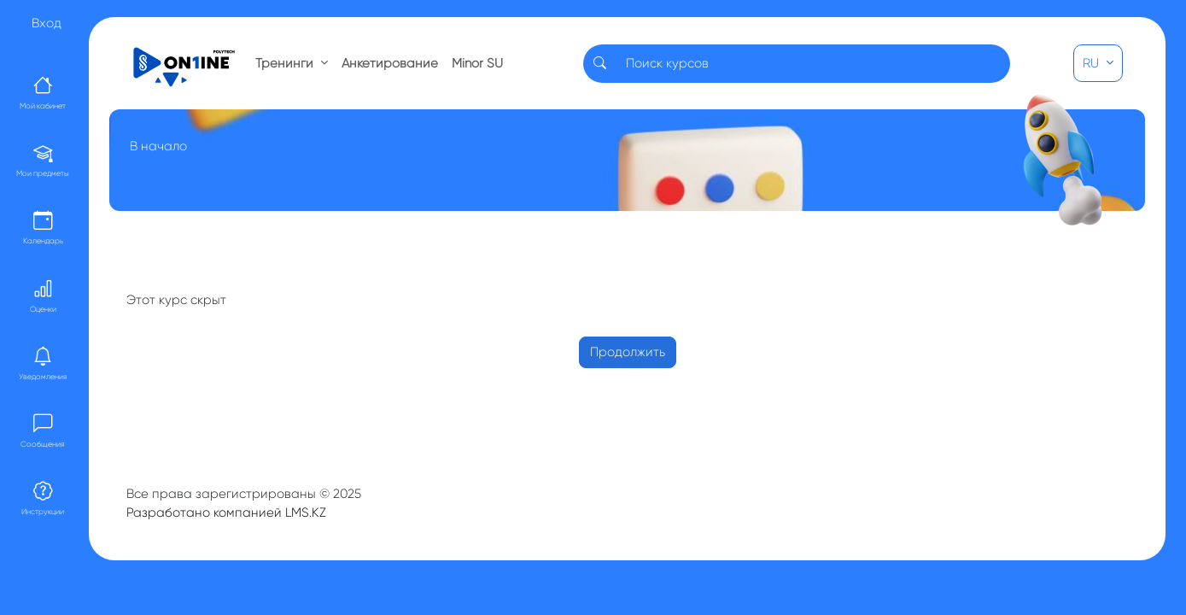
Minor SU (477, 63)
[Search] (813, 63)
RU (1092, 63)
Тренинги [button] (286, 63)
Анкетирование (390, 63)
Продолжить (627, 352)
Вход (46, 23)
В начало (158, 146)
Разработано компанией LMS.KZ (226, 512)
